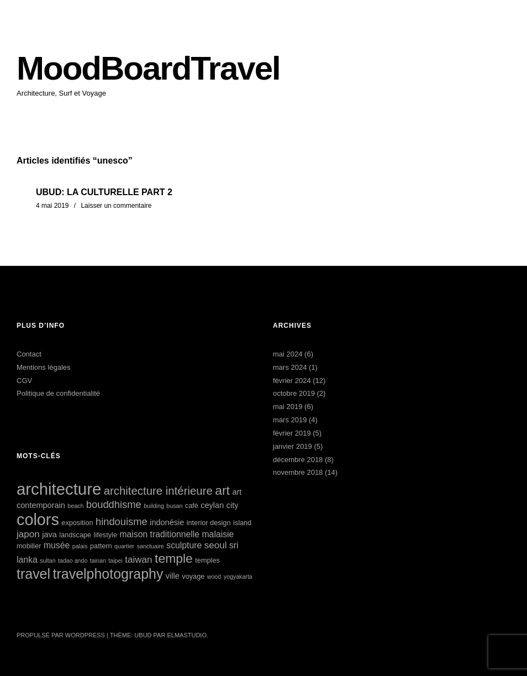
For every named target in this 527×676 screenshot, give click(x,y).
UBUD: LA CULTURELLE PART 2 (104, 192)
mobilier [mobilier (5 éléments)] (29, 546)
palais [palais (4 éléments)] (80, 546)
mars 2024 (290, 367)
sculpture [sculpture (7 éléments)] (184, 545)
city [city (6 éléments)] (232, 505)
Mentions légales (44, 367)
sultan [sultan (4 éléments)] (47, 560)
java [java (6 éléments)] (49, 534)
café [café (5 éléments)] (191, 505)
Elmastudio (187, 635)
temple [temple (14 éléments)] (174, 558)
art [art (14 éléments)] (222, 490)
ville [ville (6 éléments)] (173, 576)
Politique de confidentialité (58, 393)
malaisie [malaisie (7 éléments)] (218, 534)
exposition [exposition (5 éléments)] (77, 522)
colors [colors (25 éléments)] (38, 519)
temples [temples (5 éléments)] (207, 560)
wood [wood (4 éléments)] (214, 576)
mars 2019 (290, 420)
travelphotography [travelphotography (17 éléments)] (108, 573)
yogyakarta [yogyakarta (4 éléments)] (238, 576)
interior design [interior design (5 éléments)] (209, 522)
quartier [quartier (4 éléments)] (124, 546)
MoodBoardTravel (148, 68)
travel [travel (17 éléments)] (33, 573)
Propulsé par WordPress (61, 635)
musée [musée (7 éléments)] (57, 545)
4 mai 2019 (52, 205)
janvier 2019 (292, 446)
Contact (29, 354)
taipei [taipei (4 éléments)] (115, 560)
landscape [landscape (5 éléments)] (75, 535)
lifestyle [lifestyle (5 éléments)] (105, 535)
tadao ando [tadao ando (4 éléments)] (72, 560)
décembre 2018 (298, 459)
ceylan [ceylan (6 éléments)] (212, 505)
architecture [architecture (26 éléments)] (59, 489)
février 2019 (292, 433)
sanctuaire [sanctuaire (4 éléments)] (150, 546)
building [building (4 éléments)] (154, 505)
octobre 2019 (294, 393)
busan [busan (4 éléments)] (174, 505)
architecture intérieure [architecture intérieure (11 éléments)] (158, 491)
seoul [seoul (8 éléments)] (215, 545)
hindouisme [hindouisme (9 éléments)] (121, 521)
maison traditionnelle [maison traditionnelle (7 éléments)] (159, 534)
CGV (24, 380)
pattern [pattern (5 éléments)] (101, 546)
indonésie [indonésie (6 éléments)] (167, 522)
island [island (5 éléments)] (242, 522)
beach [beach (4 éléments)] (75, 505)
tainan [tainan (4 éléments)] (98, 560)
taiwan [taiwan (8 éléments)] (138, 559)
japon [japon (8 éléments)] (28, 534)
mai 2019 (287, 406)
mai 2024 (287, 354)
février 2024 (292, 380)
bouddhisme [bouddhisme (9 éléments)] (113, 504)
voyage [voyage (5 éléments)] (193, 576)
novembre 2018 (298, 472)
